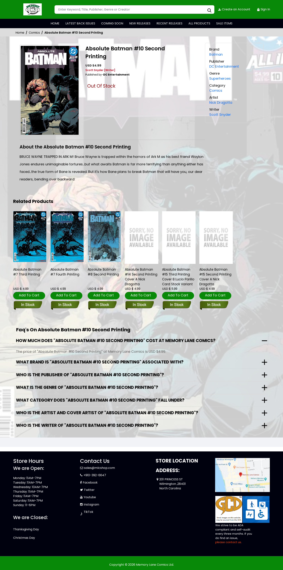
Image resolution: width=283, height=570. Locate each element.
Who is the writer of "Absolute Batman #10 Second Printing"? (87, 425)
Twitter (89, 490)
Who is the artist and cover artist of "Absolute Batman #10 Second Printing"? (107, 413)
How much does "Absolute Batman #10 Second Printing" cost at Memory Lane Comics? (115, 341)
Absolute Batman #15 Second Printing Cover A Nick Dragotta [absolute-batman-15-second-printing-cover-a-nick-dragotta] (215, 276)
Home (19, 32)
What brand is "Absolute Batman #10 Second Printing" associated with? (100, 362)
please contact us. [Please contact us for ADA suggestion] (228, 542)
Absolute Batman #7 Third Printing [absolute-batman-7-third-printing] (27, 272)
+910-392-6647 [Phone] (94, 475)
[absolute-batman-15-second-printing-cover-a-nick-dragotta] (216, 237)
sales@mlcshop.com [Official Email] (99, 468)
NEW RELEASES (139, 23)
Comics (34, 32)
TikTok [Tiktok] (88, 512)
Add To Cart (29, 295)
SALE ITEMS (224, 23)
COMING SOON (112, 23)
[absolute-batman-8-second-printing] (104, 236)
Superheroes (220, 78)
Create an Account (234, 9)
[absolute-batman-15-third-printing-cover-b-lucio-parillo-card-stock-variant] (179, 237)
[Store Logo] (32, 9)
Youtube (90, 497)
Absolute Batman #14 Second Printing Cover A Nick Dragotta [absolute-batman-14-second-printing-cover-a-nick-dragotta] (141, 276)
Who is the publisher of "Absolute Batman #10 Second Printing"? (90, 375)
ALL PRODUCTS (199, 23)
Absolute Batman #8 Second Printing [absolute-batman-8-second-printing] (103, 272)
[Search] (134, 9)
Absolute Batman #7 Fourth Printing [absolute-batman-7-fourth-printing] (64, 272)
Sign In (263, 9)
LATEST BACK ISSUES (80, 23)
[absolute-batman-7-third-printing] (30, 236)
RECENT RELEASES (169, 23)
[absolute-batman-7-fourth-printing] (67, 236)
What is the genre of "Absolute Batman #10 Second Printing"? (87, 387)
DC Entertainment (224, 66)
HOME (55, 23)
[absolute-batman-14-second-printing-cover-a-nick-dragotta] (141, 237)
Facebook (90, 482)
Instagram (91, 504)
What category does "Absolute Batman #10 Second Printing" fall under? (100, 400)
